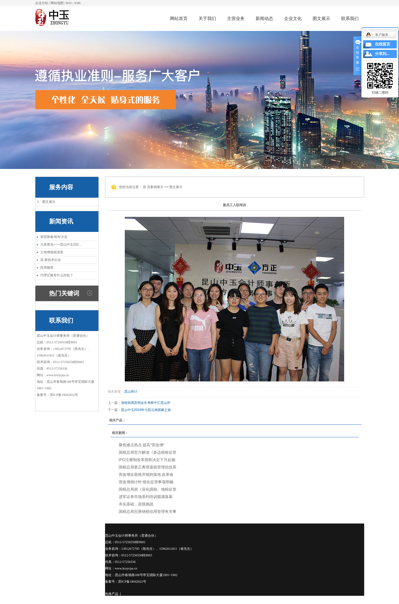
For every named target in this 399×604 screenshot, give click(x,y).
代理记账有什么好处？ (56, 275)
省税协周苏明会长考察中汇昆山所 (145, 403)
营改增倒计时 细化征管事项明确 (146, 482)
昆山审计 (130, 391)
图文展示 (321, 18)
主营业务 (236, 18)
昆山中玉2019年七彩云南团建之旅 (146, 410)
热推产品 (111, 594)
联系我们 (350, 18)
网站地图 (57, 3)
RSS (69, 3)
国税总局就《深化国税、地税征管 (147, 489)
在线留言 (382, 44)
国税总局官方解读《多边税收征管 (147, 452)
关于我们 (207, 18)
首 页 (146, 187)
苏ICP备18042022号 (64, 395)
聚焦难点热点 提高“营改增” (142, 445)
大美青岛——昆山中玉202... (60, 244)
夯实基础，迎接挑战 (136, 504)
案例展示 (156, 187)
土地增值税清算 (51, 252)
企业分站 (41, 3)
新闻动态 (264, 18)
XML (77, 3)
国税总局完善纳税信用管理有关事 (147, 511)
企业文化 (293, 18)
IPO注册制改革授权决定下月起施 (147, 460)
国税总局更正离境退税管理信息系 (147, 467)
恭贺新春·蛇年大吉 (53, 237)
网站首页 (179, 18)
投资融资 (46, 267)
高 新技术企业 (50, 260)
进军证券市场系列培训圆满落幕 (145, 496)
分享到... (382, 54)
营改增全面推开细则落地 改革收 (146, 474)
